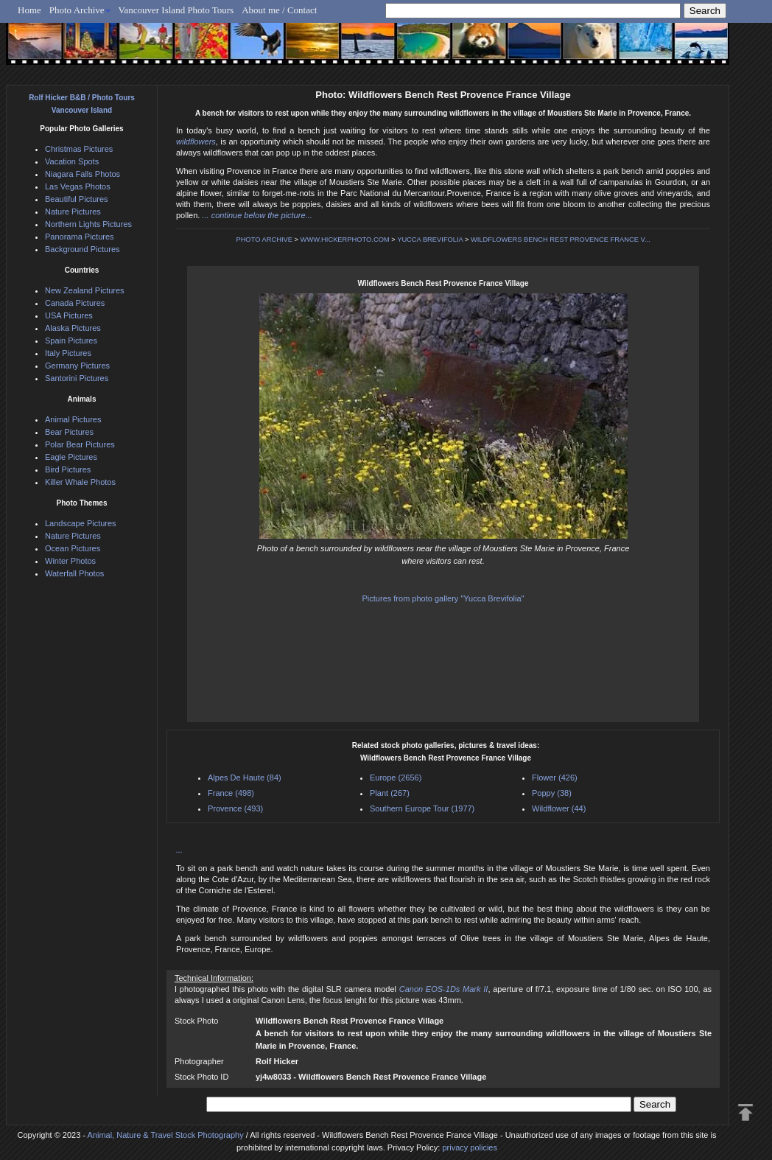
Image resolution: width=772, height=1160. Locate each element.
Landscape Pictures (80, 523)
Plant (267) (390, 793)
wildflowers (196, 141)
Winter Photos (70, 560)
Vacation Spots (72, 161)
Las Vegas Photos (77, 186)
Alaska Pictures (73, 328)
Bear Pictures (69, 431)
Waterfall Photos (74, 573)
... (179, 849)
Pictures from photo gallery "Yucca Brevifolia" (443, 598)
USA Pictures (69, 315)
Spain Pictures (71, 340)
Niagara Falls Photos (82, 174)
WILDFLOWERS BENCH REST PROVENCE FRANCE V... (560, 239)
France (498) (231, 793)
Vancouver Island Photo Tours (176, 9)
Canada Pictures (75, 302)
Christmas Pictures (79, 148)
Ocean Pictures (72, 548)
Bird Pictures (68, 469)
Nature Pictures (73, 211)
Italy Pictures (68, 353)
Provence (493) (235, 808)
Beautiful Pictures (76, 199)
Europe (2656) (395, 777)
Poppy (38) (552, 793)
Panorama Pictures (79, 236)
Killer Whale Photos (80, 482)
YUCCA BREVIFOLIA (430, 239)
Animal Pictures (73, 419)
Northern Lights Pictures (88, 224)
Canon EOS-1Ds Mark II (443, 989)
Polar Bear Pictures (80, 444)
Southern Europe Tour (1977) (422, 808)
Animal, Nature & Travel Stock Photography (166, 1135)
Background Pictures (82, 249)
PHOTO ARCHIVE (264, 239)
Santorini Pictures (76, 378)
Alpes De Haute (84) (244, 777)
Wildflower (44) (559, 808)
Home (29, 9)
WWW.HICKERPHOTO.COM (345, 239)
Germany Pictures (77, 365)
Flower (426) (555, 777)
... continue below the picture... (257, 215)
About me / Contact (279, 9)
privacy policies (469, 1147)
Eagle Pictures (71, 457)
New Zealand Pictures (84, 290)
